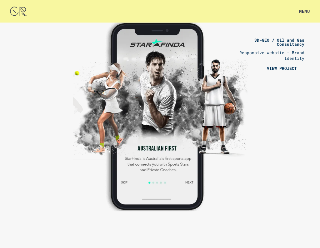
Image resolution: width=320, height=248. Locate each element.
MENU (304, 11)
